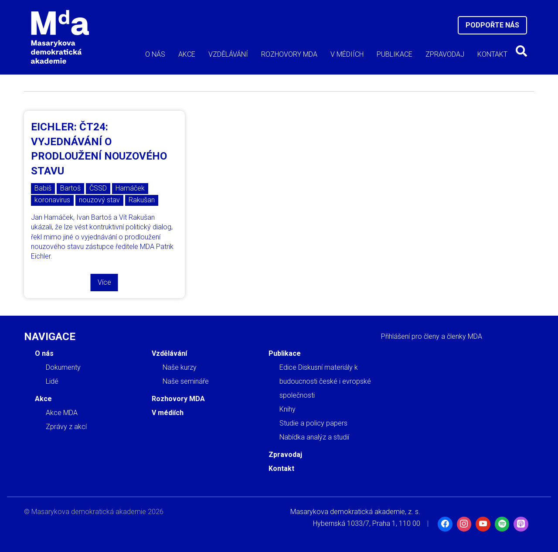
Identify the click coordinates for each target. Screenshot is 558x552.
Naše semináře (186, 381)
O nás (155, 54)
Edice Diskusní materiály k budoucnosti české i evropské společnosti (325, 381)
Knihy (287, 409)
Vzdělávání (228, 54)
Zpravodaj (444, 54)
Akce (186, 54)
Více (104, 282)
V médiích (347, 54)
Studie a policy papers (313, 423)
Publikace (394, 54)
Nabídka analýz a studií (314, 437)
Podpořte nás (492, 25)
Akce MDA (62, 413)
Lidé (52, 381)
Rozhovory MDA (289, 54)
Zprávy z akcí (66, 427)
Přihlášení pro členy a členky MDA (431, 336)
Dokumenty (63, 367)
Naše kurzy (180, 367)
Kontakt (492, 54)
